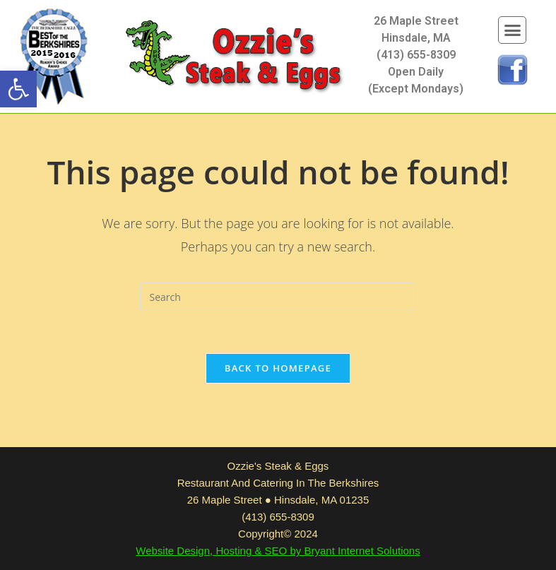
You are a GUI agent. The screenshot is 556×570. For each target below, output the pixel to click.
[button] (18, 89)
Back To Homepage (278, 368)
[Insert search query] (277, 297)
